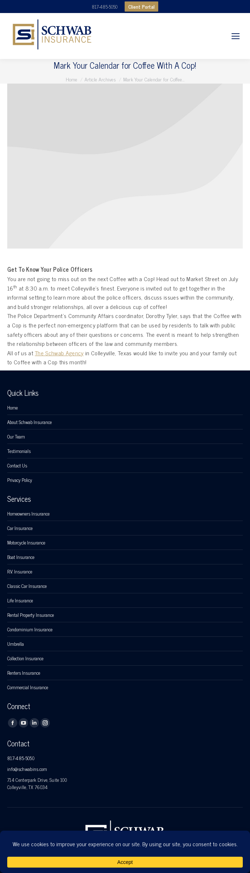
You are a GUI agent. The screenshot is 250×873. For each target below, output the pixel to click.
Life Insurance (20, 600)
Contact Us (17, 465)
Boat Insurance (20, 557)
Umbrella (15, 644)
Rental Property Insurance (30, 615)
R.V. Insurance (19, 571)
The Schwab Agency (59, 352)
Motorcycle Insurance (26, 542)
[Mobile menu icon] (235, 36)
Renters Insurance (23, 673)
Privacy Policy (19, 480)
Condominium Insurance (29, 629)
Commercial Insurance (27, 687)
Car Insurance (20, 528)
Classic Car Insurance (27, 586)
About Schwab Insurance (29, 422)
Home (12, 407)
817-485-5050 (104, 6)
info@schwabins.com (27, 769)
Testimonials (19, 451)
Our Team (16, 436)
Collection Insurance (25, 658)
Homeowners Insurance (28, 513)
